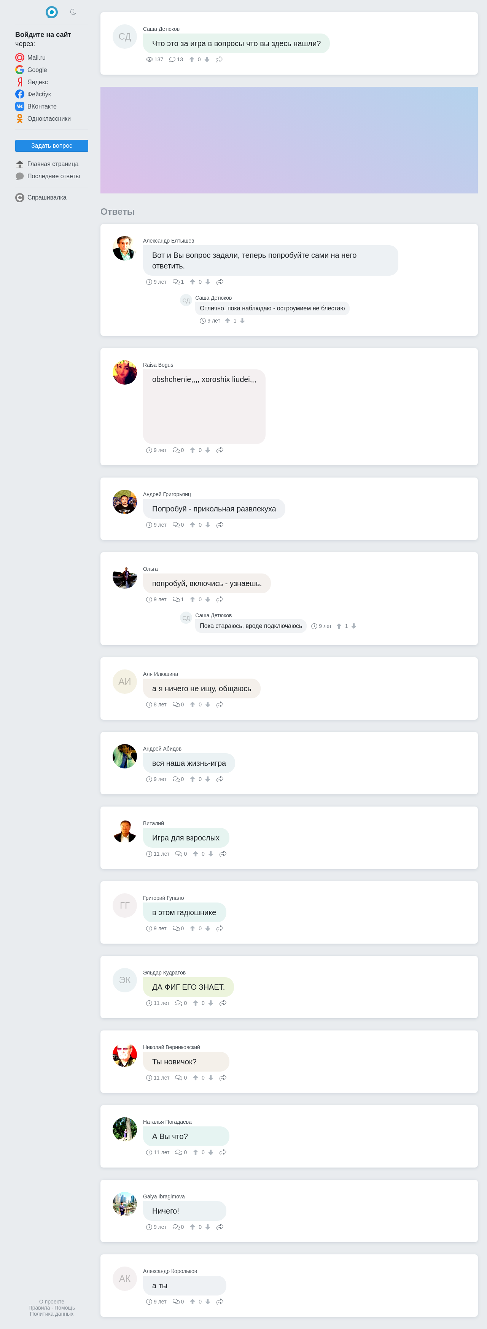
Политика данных (51, 1314)
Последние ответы (47, 176)
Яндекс (31, 81)
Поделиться (219, 58)
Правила (39, 1308)
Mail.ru (30, 57)
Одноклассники (43, 118)
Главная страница (46, 164)
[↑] (192, 59)
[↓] (206, 59)
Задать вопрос (51, 145)
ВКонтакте (36, 106)
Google (31, 69)
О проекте (51, 1302)
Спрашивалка (41, 197)
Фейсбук (33, 94)
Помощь (64, 1308)
